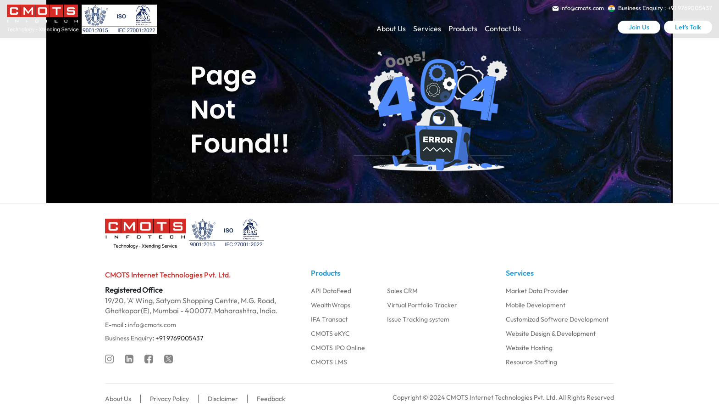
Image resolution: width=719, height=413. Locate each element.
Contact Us (503, 28)
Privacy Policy (169, 399)
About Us (391, 28)
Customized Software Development (557, 319)
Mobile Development (535, 305)
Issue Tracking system (418, 319)
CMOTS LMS (329, 362)
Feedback (271, 399)
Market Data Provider (537, 291)
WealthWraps (330, 305)
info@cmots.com (152, 325)
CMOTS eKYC (330, 333)
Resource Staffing (531, 362)
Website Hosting (529, 348)
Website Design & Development (551, 333)
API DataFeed (331, 291)
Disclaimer (223, 399)
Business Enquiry (128, 338)
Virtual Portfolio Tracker (422, 305)
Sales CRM (402, 291)
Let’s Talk (688, 27)
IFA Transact (329, 319)
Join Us (639, 27)
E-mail (114, 325)
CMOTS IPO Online (338, 348)
